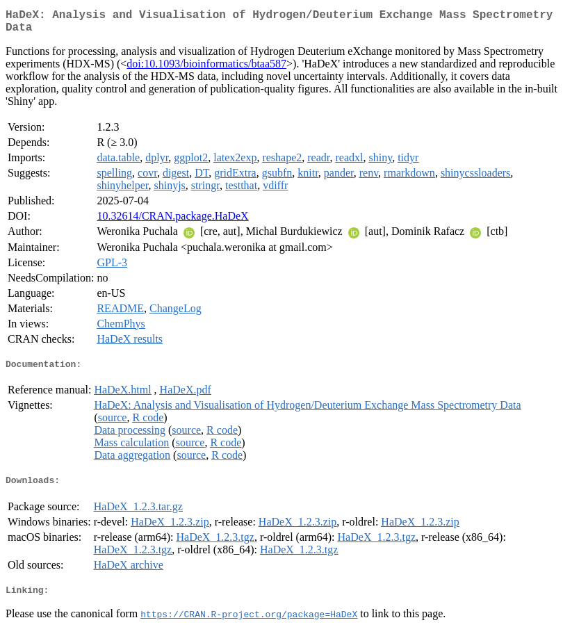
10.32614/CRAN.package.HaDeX (172, 221)
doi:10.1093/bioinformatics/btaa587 (206, 69)
